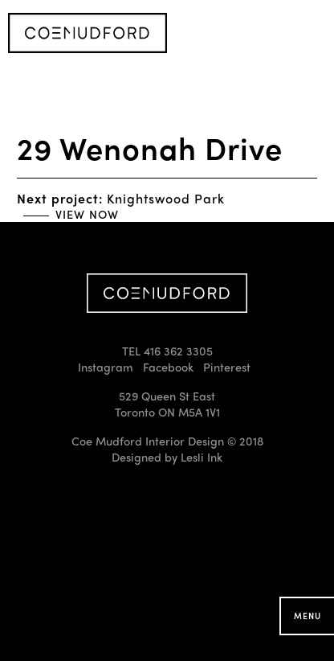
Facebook (168, 367)
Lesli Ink (201, 457)
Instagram (105, 367)
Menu (307, 616)
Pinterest (226, 367)
